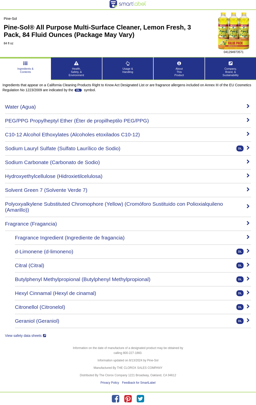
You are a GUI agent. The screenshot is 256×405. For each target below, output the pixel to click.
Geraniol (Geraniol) (132, 321)
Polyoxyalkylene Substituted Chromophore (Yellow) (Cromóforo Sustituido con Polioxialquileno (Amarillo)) (127, 207)
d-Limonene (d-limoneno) (132, 252)
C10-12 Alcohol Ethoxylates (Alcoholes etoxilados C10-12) (127, 134)
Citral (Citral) (132, 265)
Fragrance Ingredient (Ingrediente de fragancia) (132, 237)
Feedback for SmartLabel (139, 382)
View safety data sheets (25, 336)
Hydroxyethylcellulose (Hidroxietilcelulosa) (127, 176)
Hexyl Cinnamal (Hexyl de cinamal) (132, 293)
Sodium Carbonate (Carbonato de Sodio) (127, 162)
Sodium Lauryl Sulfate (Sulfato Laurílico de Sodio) (127, 148)
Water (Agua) (127, 107)
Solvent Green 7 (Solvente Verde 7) (127, 190)
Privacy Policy (109, 382)
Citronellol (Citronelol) (132, 307)
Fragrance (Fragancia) (127, 224)
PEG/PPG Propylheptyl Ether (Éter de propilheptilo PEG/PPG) (127, 120)
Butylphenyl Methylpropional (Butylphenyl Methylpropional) (132, 279)
